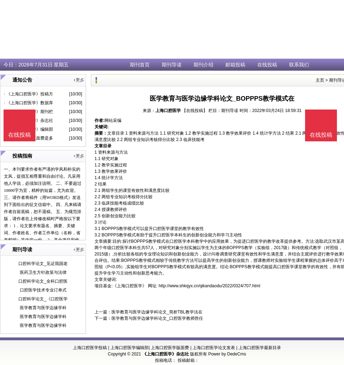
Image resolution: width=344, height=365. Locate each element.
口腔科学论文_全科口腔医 (43, 281)
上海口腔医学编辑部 (129, 347)
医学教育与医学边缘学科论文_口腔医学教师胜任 (157, 318)
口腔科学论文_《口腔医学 (43, 298)
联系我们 (299, 64)
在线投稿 (267, 64)
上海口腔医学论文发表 (214, 347)
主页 (320, 80)
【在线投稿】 (194, 110)
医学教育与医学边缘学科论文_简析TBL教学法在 (156, 312)
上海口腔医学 (168, 110)
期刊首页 (140, 64)
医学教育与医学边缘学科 (43, 307)
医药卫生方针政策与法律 (43, 272)
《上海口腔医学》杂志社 (165, 354)
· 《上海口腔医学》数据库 (28, 102)
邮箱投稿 (235, 64)
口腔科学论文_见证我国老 (43, 263)
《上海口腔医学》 (130, 285)
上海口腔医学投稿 (90, 347)
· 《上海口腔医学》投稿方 (28, 94)
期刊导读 (172, 64)
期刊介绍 (203, 64)
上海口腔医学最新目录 (260, 347)
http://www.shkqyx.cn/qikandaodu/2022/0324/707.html (209, 285)
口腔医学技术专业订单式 (43, 290)
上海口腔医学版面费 (170, 347)
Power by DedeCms (227, 354)
